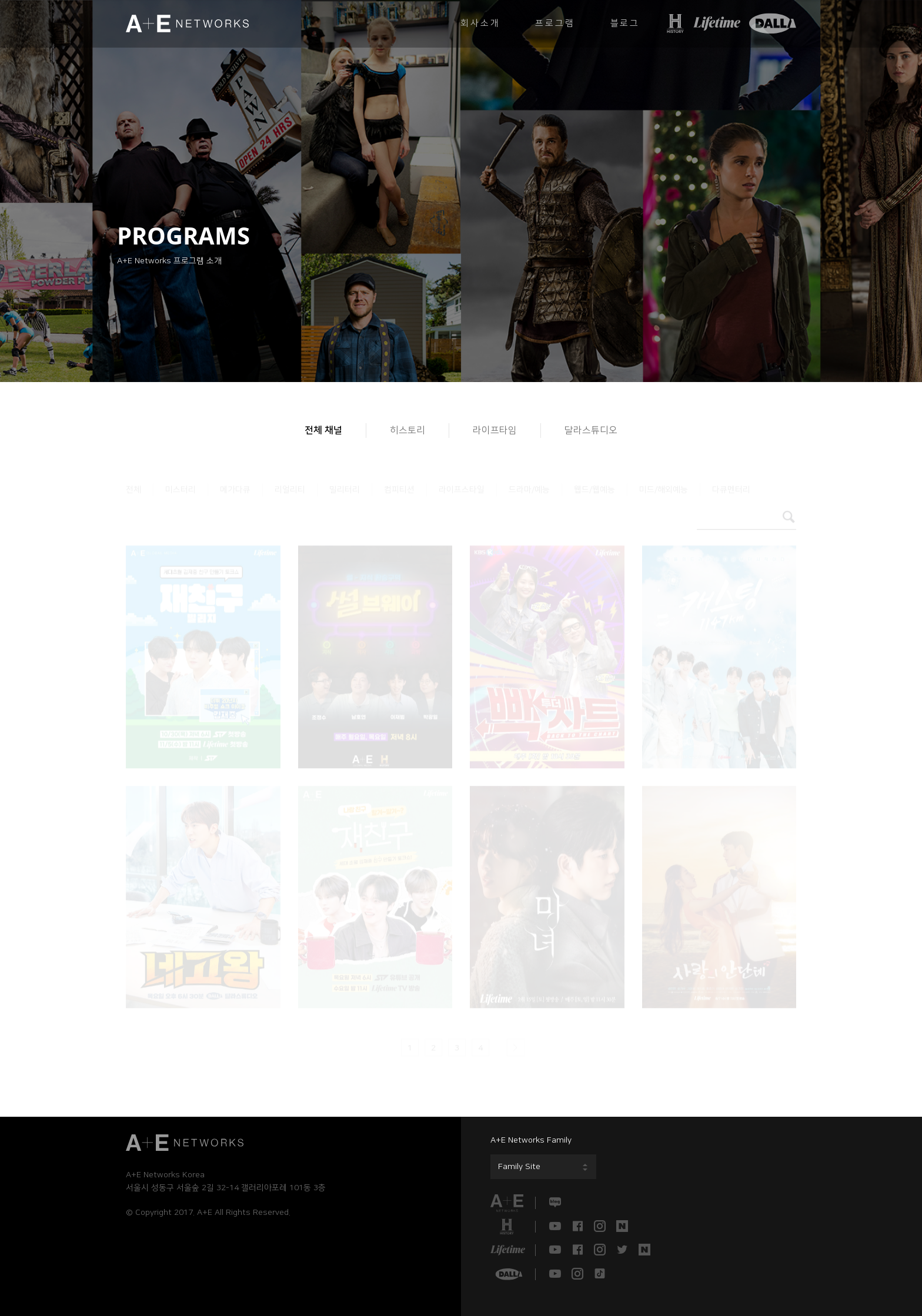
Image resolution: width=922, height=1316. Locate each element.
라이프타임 (495, 430)
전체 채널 (323, 430)
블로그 (625, 23)
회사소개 (480, 23)
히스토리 (407, 430)
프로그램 (554, 23)
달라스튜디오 (590, 430)
